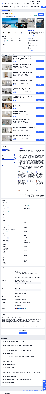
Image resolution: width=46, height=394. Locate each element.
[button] (35, 2)
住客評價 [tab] (10, 54)
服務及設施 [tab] (15, 54)
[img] (10, 23)
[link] (31, 2)
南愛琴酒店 (31, 390)
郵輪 (38, 3)
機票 (5, 3)
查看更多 (3, 47)
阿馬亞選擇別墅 (6, 13)
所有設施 (3, 41)
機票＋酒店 (29, 3)
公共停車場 (25, 205)
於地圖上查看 (30, 50)
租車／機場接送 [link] (17, 3)
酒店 (24, 390)
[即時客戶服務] (44, 388)
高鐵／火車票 (10, 3)
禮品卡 (34, 3)
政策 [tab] (19, 54)
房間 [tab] (6, 54)
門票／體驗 (24, 3)
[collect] (44, 381)
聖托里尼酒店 (36, 390)
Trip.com (21, 390)
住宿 (2, 3)
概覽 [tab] (3, 54)
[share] (44, 385)
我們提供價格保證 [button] (34, 15)
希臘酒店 (27, 390)
